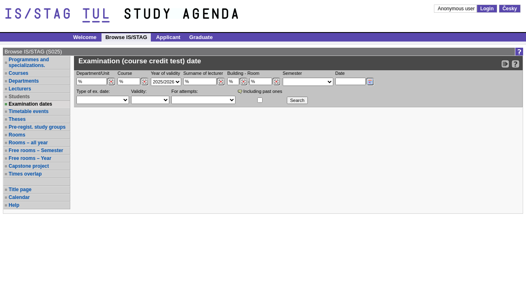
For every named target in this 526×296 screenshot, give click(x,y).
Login (487, 9)
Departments (24, 81)
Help (14, 205)
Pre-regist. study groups (37, 127)
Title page (20, 189)
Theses (17, 119)
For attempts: (184, 91)
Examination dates (30, 104)
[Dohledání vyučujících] (221, 82)
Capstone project (29, 166)
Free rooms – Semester (36, 150)
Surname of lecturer (203, 73)
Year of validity (165, 73)
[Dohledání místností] (276, 82)
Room (253, 73)
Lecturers (20, 89)
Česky (510, 9)
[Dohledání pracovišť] (111, 82)
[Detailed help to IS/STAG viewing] (515, 64)
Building (235, 73)
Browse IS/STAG (126, 37)
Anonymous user (457, 9)
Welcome (85, 37)
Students (19, 96)
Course (125, 73)
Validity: (139, 91)
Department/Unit (92, 73)
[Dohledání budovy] (243, 82)
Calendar (19, 197)
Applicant (168, 37)
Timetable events (28, 111)
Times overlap (25, 174)
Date (340, 73)
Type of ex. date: (93, 91)
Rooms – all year (28, 143)
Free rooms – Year (30, 158)
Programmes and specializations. (29, 62)
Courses (18, 73)
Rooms (17, 135)
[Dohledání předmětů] (144, 82)
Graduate (201, 37)
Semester (292, 73)
